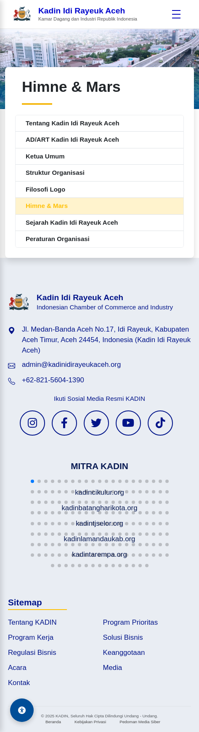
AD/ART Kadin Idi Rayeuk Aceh (72, 139)
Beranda (53, 721)
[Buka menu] (176, 14)
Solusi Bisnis (123, 637)
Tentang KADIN (32, 622)
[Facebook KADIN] (64, 423)
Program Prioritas (130, 622)
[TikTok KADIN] (160, 423)
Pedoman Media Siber (139, 721)
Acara (17, 668)
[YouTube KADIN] (128, 423)
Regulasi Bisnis (32, 653)
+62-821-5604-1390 (53, 380)
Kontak (19, 683)
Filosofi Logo (45, 189)
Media (112, 668)
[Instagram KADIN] (32, 423)
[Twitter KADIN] (96, 423)
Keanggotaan (124, 653)
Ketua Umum (45, 156)
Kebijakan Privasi (90, 721)
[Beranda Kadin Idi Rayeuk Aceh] (75, 14)
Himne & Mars (47, 205)
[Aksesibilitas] (22, 710)
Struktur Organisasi (55, 172)
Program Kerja (30, 637)
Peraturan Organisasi (58, 238)
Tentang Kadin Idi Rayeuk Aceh (72, 123)
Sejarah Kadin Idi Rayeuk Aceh (72, 222)
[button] (32, 481)
